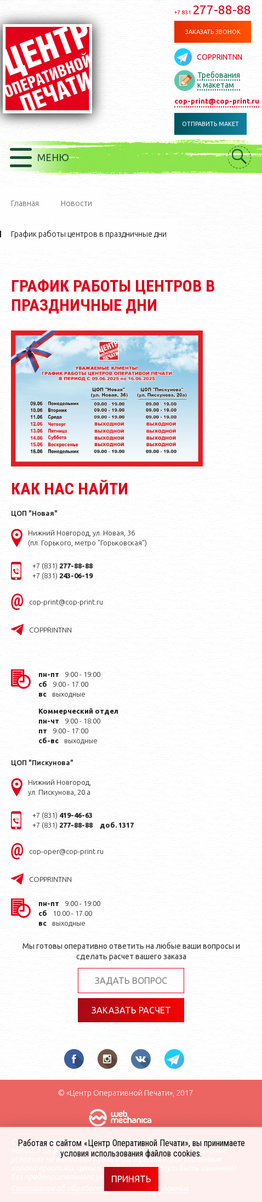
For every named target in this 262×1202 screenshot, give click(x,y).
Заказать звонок (213, 32)
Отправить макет (210, 124)
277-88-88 (212, 9)
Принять (131, 1179)
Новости (76, 203)
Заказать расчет (131, 1010)
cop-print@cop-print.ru (216, 101)
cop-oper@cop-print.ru (66, 851)
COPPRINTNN (219, 57)
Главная (25, 203)
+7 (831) (62, 565)
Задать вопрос (131, 980)
